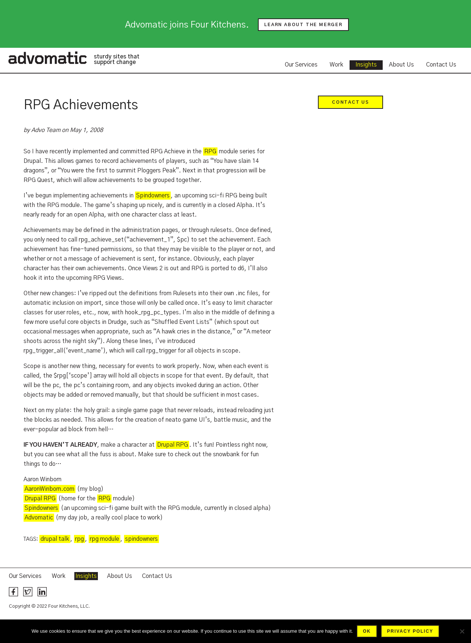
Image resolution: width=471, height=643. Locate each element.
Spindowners (153, 196)
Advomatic (47, 57)
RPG (210, 151)
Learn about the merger (303, 24)
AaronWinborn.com (49, 489)
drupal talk (54, 539)
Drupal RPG (172, 445)
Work (336, 65)
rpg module (104, 539)
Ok (367, 631)
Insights (366, 65)
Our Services (301, 65)
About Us (401, 65)
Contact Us (441, 65)
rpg (79, 539)
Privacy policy (410, 631)
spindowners (141, 539)
